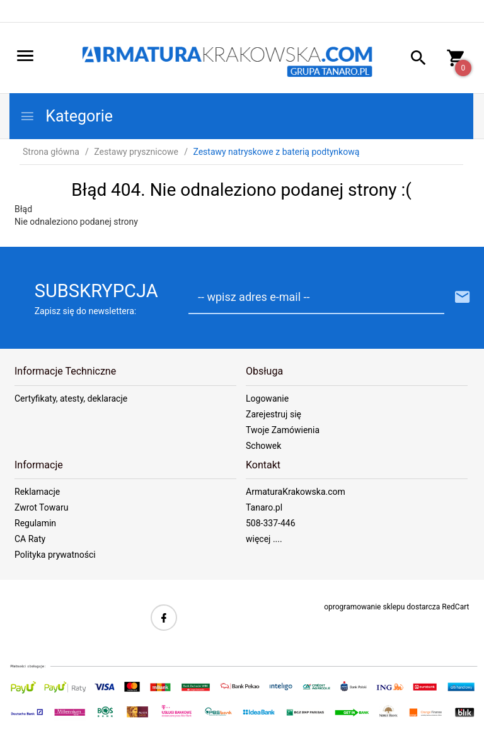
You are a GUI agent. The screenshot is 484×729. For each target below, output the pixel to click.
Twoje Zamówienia (283, 430)
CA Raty (29, 539)
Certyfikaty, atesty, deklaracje (70, 398)
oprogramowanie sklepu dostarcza (382, 606)
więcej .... (264, 539)
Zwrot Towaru (41, 507)
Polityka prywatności (55, 555)
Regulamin (35, 523)
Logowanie (267, 398)
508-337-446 (271, 523)
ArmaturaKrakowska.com (295, 492)
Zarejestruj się (273, 414)
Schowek (263, 446)
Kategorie (66, 116)
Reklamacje (37, 492)
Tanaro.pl (264, 507)
